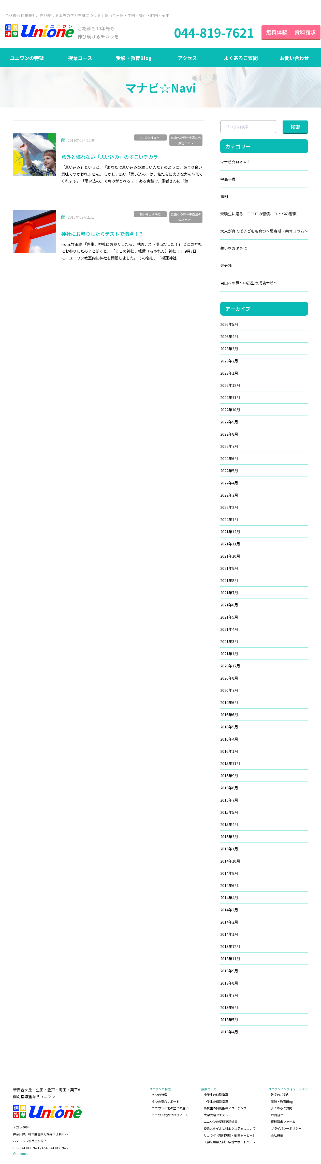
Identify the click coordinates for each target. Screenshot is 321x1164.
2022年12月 (230, 385)
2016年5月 (229, 726)
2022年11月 (230, 397)
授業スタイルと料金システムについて (230, 1128)
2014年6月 (229, 885)
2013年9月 (229, 970)
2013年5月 (229, 1019)
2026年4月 (229, 336)
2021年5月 (229, 617)
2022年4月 (229, 482)
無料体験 (267, 32)
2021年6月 (229, 604)
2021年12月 (230, 531)
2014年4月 (229, 897)
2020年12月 (230, 665)
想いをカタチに (150, 214)
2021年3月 (229, 641)
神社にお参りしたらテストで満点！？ (104, 233)
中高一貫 (228, 179)
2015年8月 (229, 787)
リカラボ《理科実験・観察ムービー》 (230, 1135)
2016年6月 (229, 714)
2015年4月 (229, 824)
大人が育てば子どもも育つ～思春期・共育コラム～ (264, 231)
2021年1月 (229, 653)
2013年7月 (229, 995)
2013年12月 (230, 946)
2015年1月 (229, 848)
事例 (224, 196)
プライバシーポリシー (286, 1128)
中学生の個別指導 (216, 1101)
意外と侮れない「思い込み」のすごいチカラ (112, 156)
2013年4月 (229, 1031)
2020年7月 (229, 690)
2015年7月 (229, 800)
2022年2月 (229, 507)
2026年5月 (229, 324)
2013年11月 (230, 958)
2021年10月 (230, 556)
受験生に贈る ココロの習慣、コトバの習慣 (258, 213)
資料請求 (300, 32)
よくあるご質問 (240, 58)
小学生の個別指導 (216, 1094)
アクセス (187, 58)
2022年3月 (229, 495)
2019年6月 (229, 702)
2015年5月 (229, 812)
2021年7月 (229, 592)
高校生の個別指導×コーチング (225, 1108)
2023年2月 (229, 360)
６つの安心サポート (165, 1101)
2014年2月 (229, 922)
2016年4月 (229, 739)
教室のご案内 (280, 1094)
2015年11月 (230, 763)
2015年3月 (229, 836)
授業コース (80, 58)
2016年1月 (229, 751)
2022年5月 (229, 470)
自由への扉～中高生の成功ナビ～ (186, 140)
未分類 (226, 265)
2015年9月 (229, 775)
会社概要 (277, 1135)
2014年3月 (229, 909)
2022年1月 (229, 519)
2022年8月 (229, 434)
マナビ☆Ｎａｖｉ (150, 137)
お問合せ (277, 1115)
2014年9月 (229, 873)
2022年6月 (229, 458)
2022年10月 (230, 409)
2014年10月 (230, 861)
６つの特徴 (159, 1094)
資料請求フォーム (283, 1121)
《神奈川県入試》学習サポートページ (230, 1142)
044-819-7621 (205, 32)
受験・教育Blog (133, 58)
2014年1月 (229, 934)
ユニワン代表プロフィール (170, 1115)
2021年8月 (229, 580)
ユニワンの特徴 (27, 58)
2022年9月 (229, 421)
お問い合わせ (294, 58)
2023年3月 (229, 348)
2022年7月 (229, 446)
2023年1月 (229, 373)
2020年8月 (229, 678)
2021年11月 (230, 543)
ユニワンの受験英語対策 (220, 1121)
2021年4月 (229, 629)
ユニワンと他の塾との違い (170, 1108)
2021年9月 (229, 568)
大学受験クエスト (216, 1115)
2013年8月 (229, 983)
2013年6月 (229, 1007)
